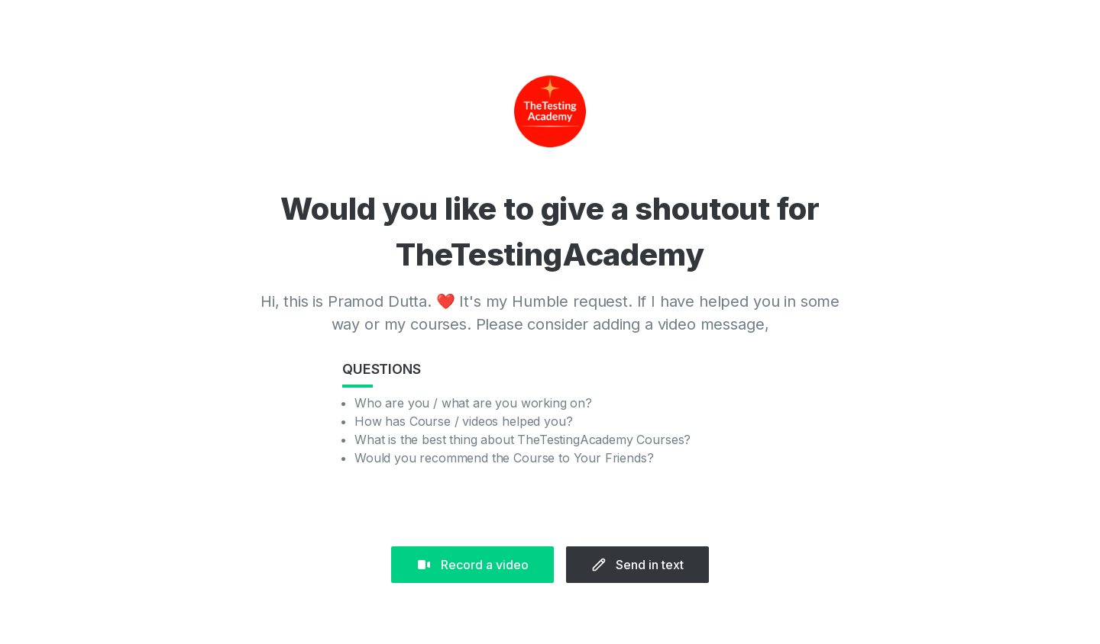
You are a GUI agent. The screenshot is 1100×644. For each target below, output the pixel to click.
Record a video (472, 564)
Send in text (637, 564)
